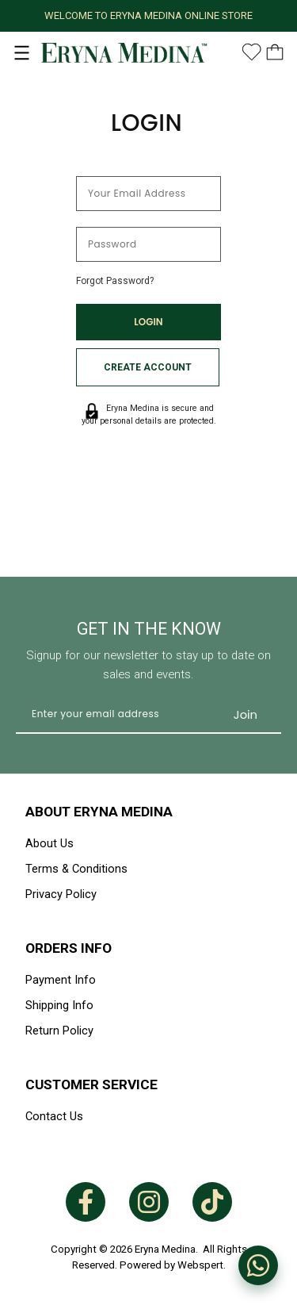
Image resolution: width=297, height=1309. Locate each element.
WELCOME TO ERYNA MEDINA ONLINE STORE (148, 15)
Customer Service (91, 1084)
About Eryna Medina (99, 812)
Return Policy (59, 1030)
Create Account (148, 367)
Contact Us (54, 1116)
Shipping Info (59, 1005)
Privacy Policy (61, 894)
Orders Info (68, 948)
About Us (49, 843)
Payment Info (60, 980)
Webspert (200, 1265)
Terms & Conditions (76, 869)
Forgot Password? (115, 280)
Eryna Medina (165, 1249)
